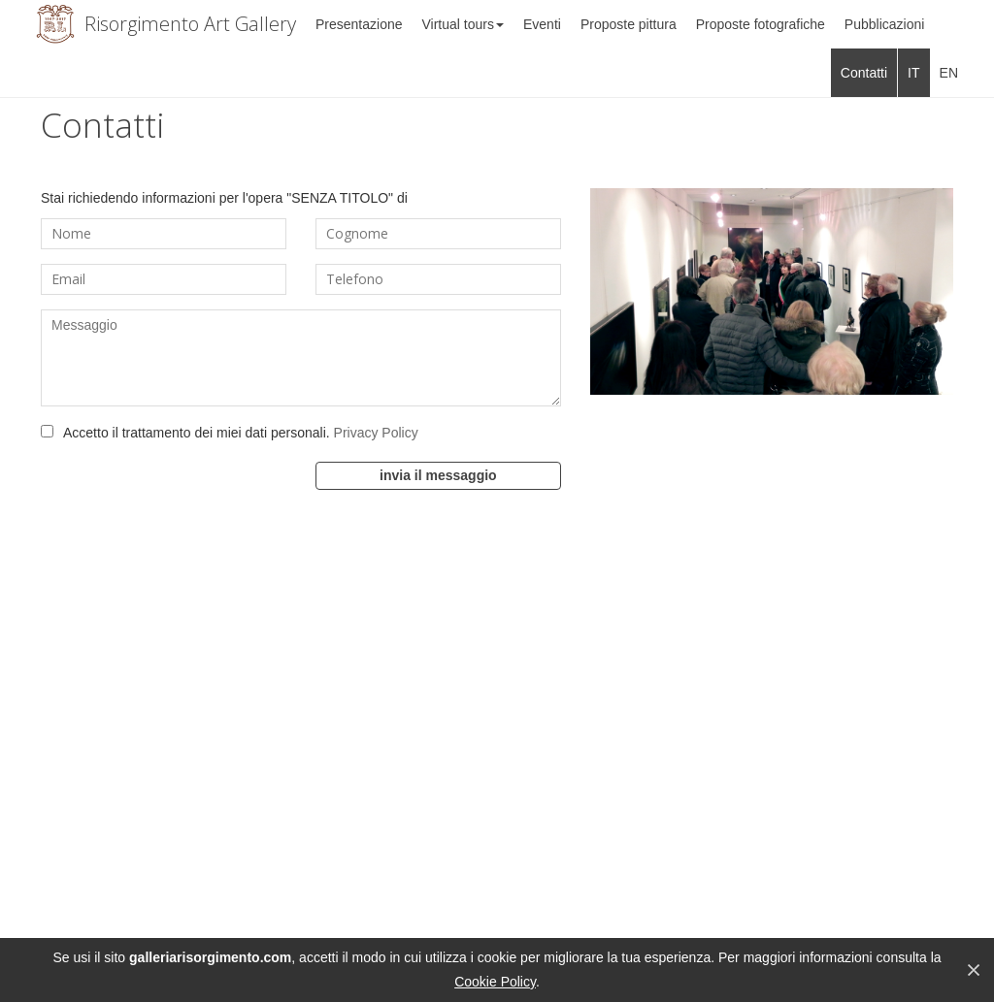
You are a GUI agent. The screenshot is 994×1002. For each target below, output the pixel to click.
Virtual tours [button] (463, 24)
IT (913, 73)
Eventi (542, 24)
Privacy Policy (376, 432)
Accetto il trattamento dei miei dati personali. (240, 432)
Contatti (864, 73)
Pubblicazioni (885, 24)
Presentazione (359, 24)
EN (949, 73)
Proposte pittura (628, 24)
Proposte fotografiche (760, 24)
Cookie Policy (495, 981)
